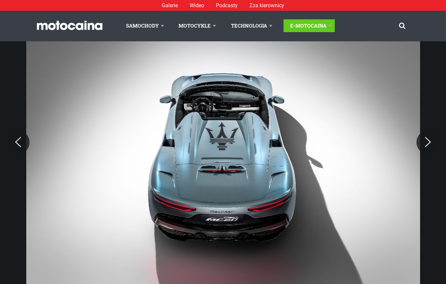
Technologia (249, 25)
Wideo (197, 5)
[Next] (427, 142)
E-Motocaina (308, 25)
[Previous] (18, 142)
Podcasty (227, 5)
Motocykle (195, 25)
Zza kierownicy (266, 5)
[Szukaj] (402, 26)
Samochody (142, 25)
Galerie (170, 5)
